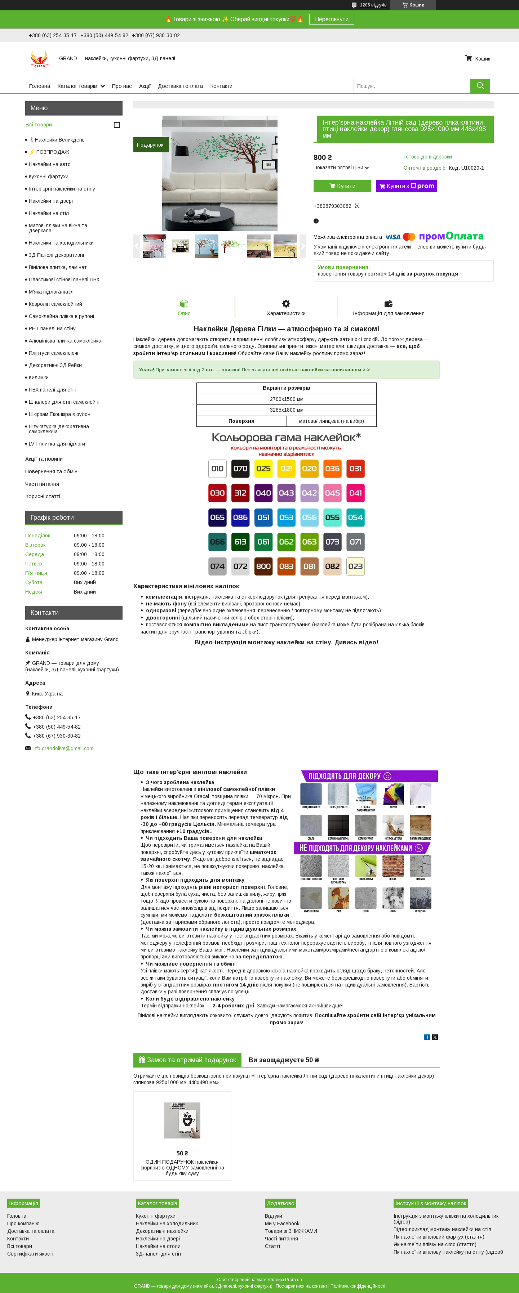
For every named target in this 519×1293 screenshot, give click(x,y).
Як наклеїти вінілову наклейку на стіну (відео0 (448, 1252)
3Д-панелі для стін (158, 1254)
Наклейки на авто (50, 164)
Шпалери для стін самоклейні (64, 402)
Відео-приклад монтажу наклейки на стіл (442, 1229)
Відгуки (273, 1216)
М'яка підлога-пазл (51, 292)
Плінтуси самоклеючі (53, 353)
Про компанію (23, 1223)
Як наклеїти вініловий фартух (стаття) (439, 1237)
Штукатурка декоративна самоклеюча (59, 429)
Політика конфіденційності (358, 1286)
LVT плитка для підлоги (57, 444)
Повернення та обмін (51, 471)
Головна (39, 86)
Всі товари (38, 124)
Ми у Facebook (282, 1223)
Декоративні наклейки (162, 1231)
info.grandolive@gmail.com (62, 748)
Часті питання (42, 484)
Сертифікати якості (30, 1254)
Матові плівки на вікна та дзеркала (58, 228)
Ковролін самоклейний (55, 304)
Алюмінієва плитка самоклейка (65, 341)
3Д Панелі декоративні (56, 255)
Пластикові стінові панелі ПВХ (64, 279)
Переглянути (332, 19)
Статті (272, 1246)
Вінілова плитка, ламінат (58, 267)
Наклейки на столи (158, 1246)
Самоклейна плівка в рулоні (61, 316)
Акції (145, 86)
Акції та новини (44, 459)
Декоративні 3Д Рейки (55, 365)
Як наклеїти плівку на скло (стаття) (435, 1244)
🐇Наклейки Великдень (57, 140)
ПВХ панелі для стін (52, 390)
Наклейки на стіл (49, 213)
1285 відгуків (373, 5)
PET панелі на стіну (52, 328)
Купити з (410, 186)
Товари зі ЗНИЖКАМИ (291, 1231)
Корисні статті (42, 496)
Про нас (122, 86)
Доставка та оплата (30, 1231)
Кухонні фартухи (48, 176)
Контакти (221, 86)
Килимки (39, 377)
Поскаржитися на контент (301, 1286)
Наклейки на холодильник (167, 1223)
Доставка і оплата (180, 86)
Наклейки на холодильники (61, 243)
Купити (346, 186)
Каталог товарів (77, 86)
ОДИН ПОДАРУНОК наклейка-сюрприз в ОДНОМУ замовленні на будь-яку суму (182, 1167)
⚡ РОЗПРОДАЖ (49, 152)
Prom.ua (293, 1279)
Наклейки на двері (51, 201)
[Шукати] (480, 86)
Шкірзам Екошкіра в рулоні (60, 414)
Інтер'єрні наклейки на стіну (62, 189)
